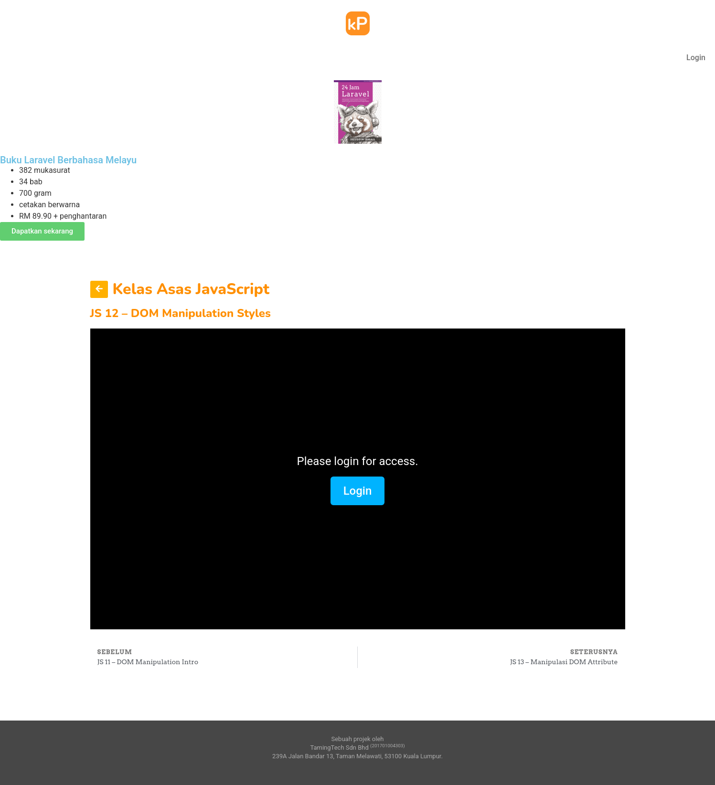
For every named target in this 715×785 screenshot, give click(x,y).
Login (695, 57)
